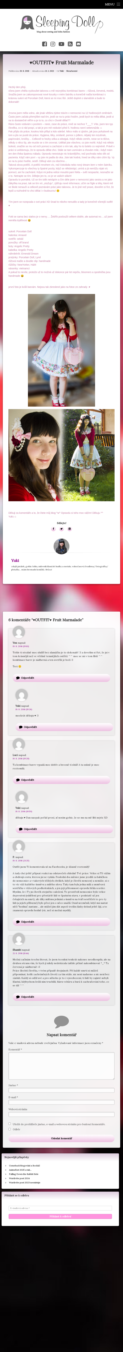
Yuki (62, 68)
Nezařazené (71, 68)
